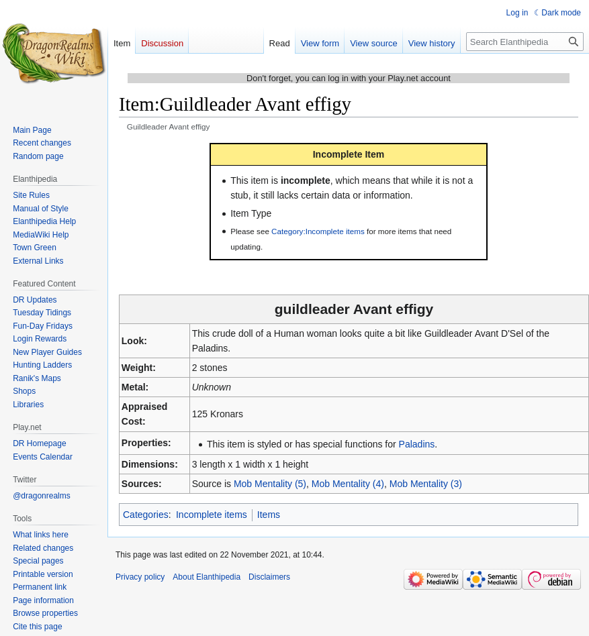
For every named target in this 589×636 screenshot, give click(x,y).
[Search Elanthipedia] (525, 41)
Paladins (417, 444)
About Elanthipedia (206, 577)
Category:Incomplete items (318, 231)
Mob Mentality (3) (426, 483)
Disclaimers (269, 577)
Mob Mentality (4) (348, 483)
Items (268, 514)
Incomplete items (211, 514)
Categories (146, 514)
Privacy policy (140, 577)
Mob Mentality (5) (270, 483)
